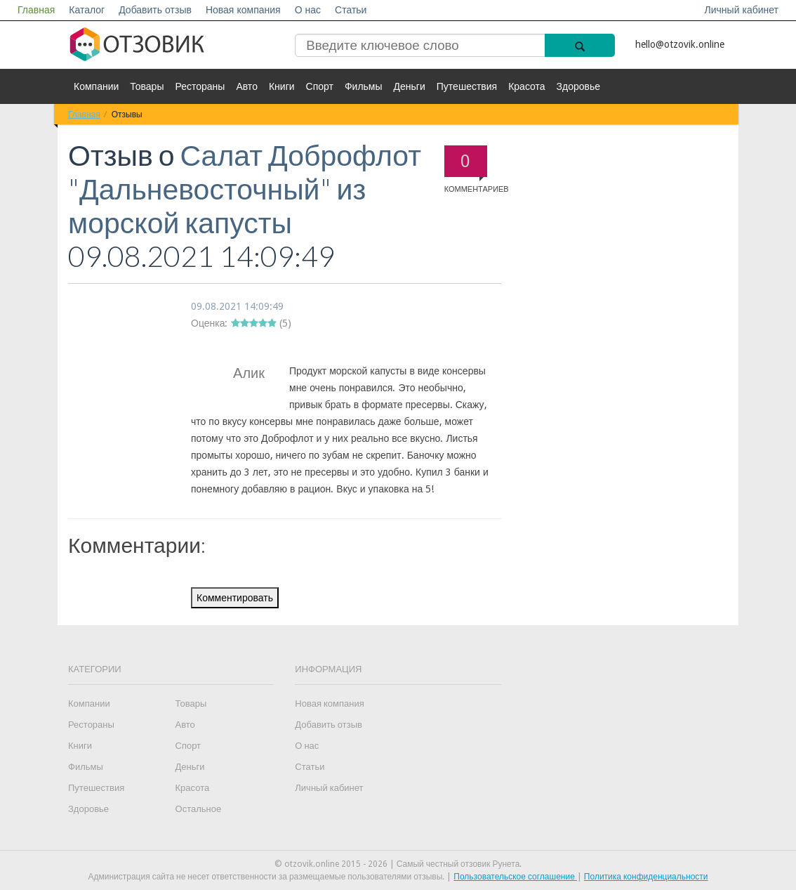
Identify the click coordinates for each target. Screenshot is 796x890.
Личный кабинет (741, 9)
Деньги (409, 86)
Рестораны (200, 86)
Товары (147, 86)
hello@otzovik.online (679, 44)
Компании (96, 86)
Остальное (198, 809)
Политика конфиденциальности (646, 877)
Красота (526, 86)
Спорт (319, 86)
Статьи (350, 9)
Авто (247, 86)
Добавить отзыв (155, 9)
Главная (36, 9)
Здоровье (579, 86)
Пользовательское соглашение (515, 877)
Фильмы (364, 86)
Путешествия (467, 86)
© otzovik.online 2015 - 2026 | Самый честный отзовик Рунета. (398, 864)
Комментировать (235, 597)
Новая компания (243, 9)
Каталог (87, 9)
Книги (282, 86)
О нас (308, 9)
